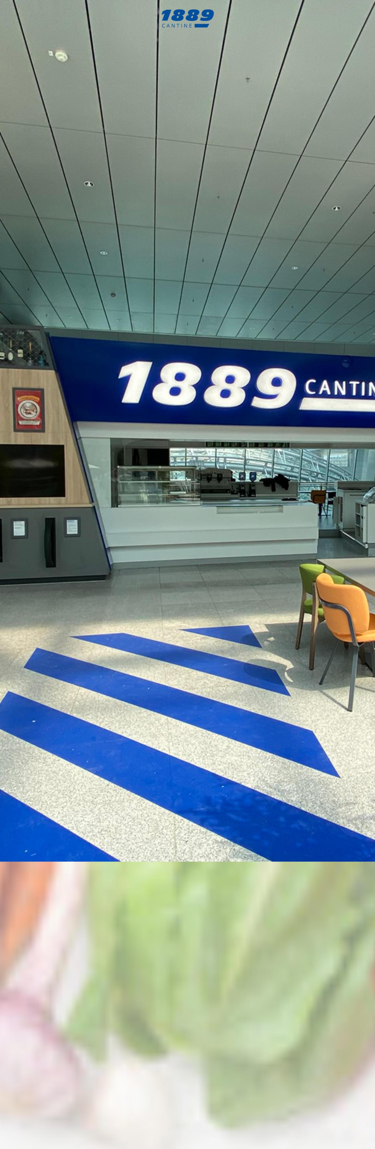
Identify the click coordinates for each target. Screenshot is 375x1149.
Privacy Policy (326, 1139)
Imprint (308, 1139)
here (231, 811)
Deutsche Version (352, 1139)
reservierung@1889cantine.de (267, 1076)
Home (295, 1139)
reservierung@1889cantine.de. (249, 469)
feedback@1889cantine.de (290, 1083)
